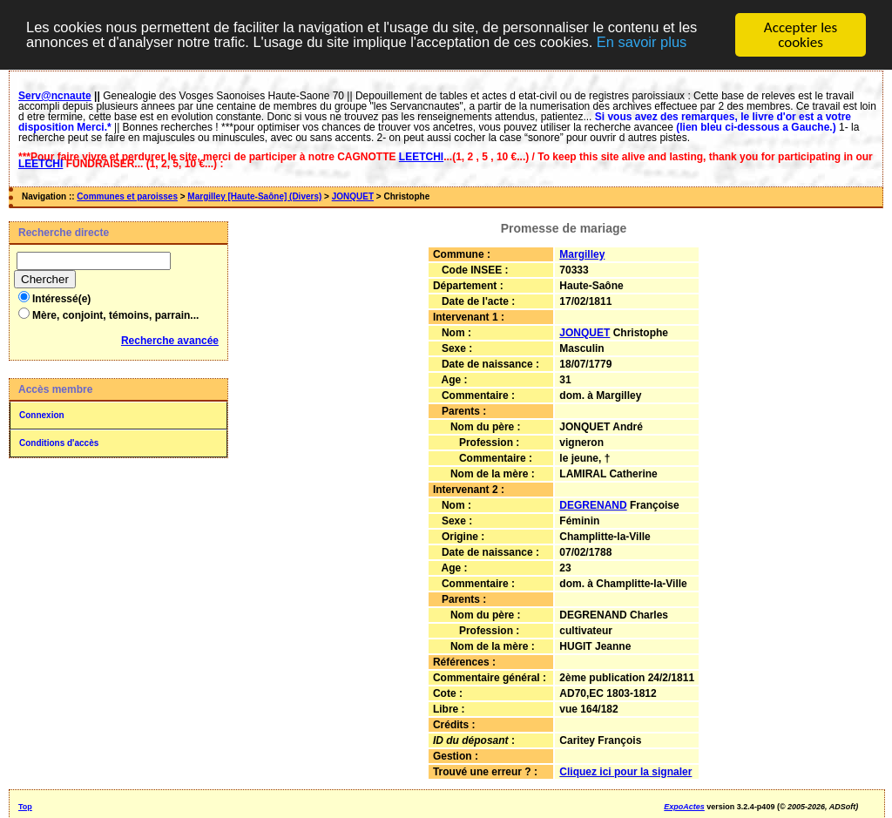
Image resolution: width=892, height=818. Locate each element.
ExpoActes (684, 806)
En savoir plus (661, 42)
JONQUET (353, 196)
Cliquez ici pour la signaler (625, 772)
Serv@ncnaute (54, 96)
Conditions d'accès (58, 443)
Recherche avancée (170, 341)
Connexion (41, 415)
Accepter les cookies (800, 34)
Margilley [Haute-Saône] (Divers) (254, 196)
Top (25, 806)
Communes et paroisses (127, 196)
